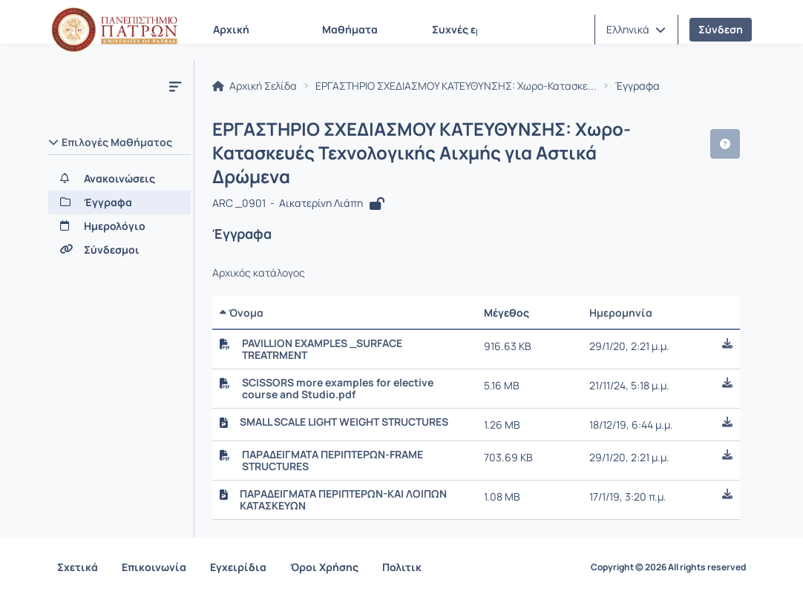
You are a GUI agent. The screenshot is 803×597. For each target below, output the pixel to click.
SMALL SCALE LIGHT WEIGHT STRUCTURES (344, 422)
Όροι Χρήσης (324, 567)
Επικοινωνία (154, 567)
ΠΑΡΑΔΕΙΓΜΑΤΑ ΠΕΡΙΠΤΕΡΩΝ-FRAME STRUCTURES (332, 460)
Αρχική (231, 29)
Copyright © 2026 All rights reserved (668, 567)
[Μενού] (175, 86)
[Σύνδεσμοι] (119, 250)
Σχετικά (77, 567)
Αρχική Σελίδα (254, 86)
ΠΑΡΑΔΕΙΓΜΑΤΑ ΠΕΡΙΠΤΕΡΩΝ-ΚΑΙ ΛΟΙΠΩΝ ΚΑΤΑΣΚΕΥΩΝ (343, 500)
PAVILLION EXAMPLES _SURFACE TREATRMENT (322, 349)
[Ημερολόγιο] (119, 226)
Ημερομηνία (620, 313)
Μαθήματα (350, 29)
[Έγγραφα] (119, 202)
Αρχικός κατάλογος (258, 273)
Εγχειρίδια (238, 567)
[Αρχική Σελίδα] (114, 29)
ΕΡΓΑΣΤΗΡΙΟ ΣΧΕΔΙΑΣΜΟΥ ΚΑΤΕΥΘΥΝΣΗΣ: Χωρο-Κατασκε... (456, 86)
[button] (636, 30)
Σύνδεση (720, 29)
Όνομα (241, 313)
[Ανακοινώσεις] (119, 179)
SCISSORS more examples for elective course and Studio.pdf (337, 388)
